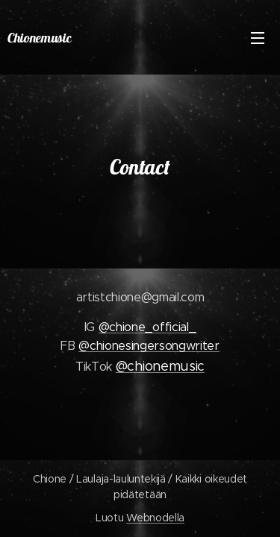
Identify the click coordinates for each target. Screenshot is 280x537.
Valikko (257, 38)
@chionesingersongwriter (149, 346)
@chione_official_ (147, 327)
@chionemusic (160, 366)
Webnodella (155, 517)
